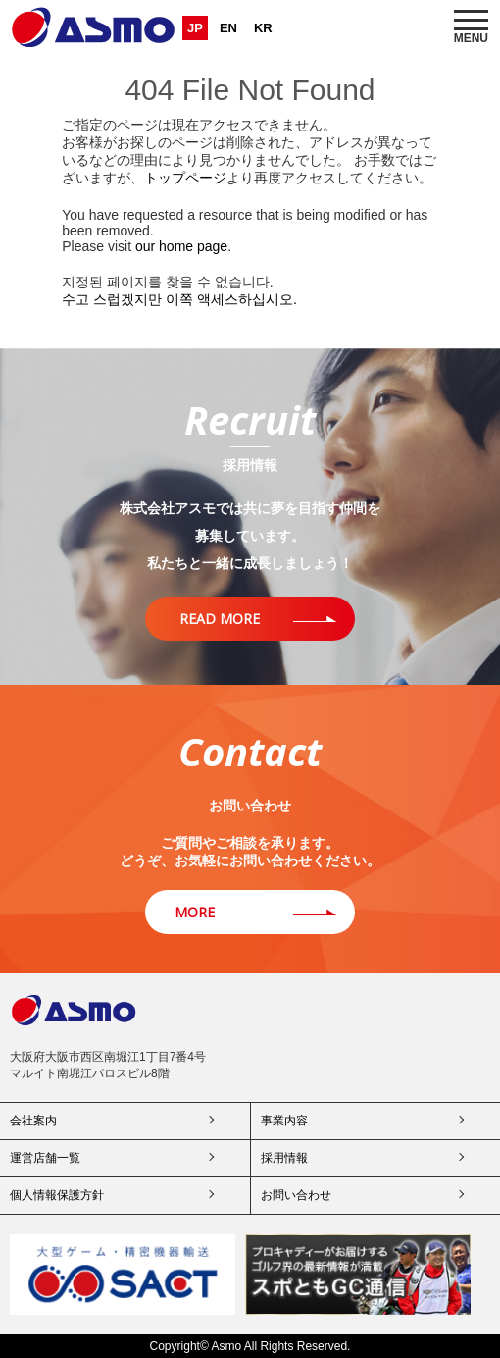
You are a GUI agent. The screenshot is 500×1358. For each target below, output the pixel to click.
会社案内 (33, 1120)
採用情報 (284, 1158)
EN (228, 28)
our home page (181, 246)
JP (195, 28)
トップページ (185, 177)
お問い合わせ (296, 1195)
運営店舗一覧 (45, 1158)
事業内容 (284, 1120)
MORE (195, 912)
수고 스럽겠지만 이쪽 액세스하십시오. (179, 299)
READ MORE (219, 618)
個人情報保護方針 (57, 1195)
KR (263, 28)
